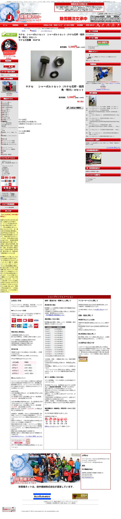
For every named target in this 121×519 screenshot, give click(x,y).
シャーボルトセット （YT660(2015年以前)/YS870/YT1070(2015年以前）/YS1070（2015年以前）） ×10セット (104, 112)
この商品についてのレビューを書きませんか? (104, 56)
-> (4, 121)
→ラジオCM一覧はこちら (113, 147)
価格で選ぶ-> (5, 112)
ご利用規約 (4, 167)
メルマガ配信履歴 (9, 207)
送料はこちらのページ (51, 426)
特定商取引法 (5, 169)
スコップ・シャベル (6, 147)
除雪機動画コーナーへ (93, 164)
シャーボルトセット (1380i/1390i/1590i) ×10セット (102, 136)
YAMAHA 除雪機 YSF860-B (103, 81)
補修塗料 (3, 126)
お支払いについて (6, 161)
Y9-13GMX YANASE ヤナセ (9, 92)
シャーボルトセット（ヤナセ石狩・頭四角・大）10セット (103, 108)
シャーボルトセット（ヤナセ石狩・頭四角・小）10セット (103, 106)
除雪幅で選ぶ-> (5, 111)
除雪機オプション (6, 119)
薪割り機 (4, 139)
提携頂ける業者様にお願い (92, 171)
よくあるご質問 (6, 173)
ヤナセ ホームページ (93, 46)
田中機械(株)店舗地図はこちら (55, 315)
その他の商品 (91, 48)
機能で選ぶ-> (5, 114)
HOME (23, 31)
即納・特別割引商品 (6, 107)
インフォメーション (91, 178)
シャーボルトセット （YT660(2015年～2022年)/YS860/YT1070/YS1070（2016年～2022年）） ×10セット (104, 126)
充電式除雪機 (5, 104)
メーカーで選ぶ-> (6, 102)
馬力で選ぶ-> (5, 116)
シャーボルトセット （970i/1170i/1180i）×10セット (102, 118)
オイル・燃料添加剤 (6, 123)
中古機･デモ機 (5, 118)
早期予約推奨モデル (6, 105)
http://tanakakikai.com (88, 477)
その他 (3, 130)
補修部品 (33, 31)
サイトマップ (5, 175)
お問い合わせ (5, 170)
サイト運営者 (5, 172)
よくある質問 (89, 179)
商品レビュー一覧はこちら (93, 60)
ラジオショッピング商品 (8, 142)
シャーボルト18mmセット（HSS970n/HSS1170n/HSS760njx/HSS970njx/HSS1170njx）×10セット (104, 121)
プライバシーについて (7, 165)
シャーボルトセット (46, 31)
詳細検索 (9, 68)
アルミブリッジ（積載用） (8, 149)
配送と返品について (59, 501)
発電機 (3, 151)
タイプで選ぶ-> (5, 109)
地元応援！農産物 (6, 154)
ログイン (88, 181)
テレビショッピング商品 (8, 140)
